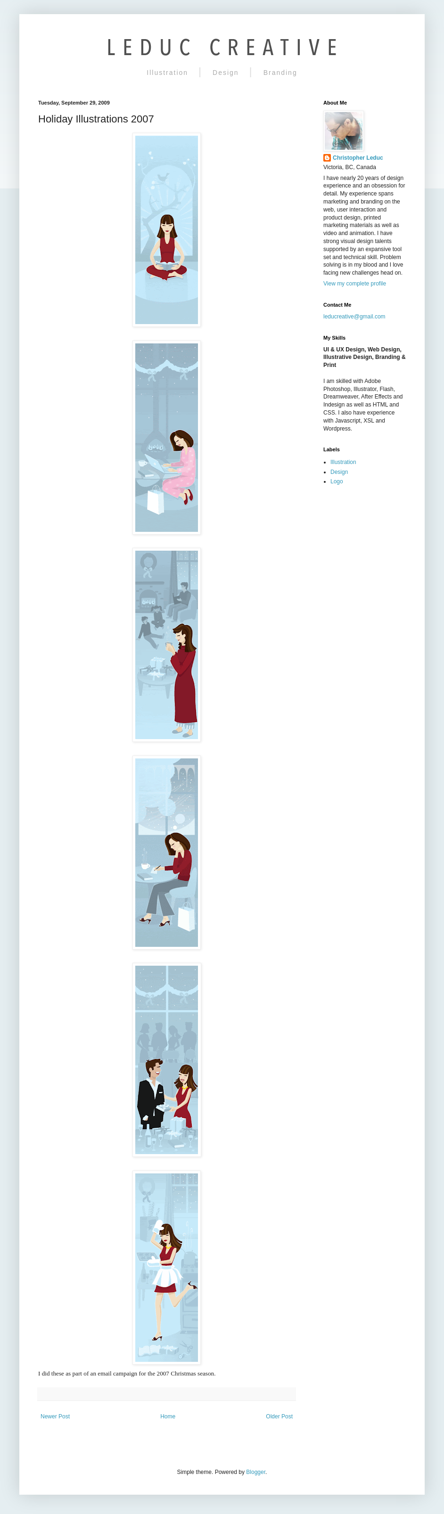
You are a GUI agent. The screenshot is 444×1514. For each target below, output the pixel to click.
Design (226, 72)
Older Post (279, 1416)
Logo (336, 481)
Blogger (255, 1472)
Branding (280, 72)
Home (167, 1416)
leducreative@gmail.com (354, 316)
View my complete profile (354, 283)
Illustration (167, 72)
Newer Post (55, 1416)
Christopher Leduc (358, 158)
